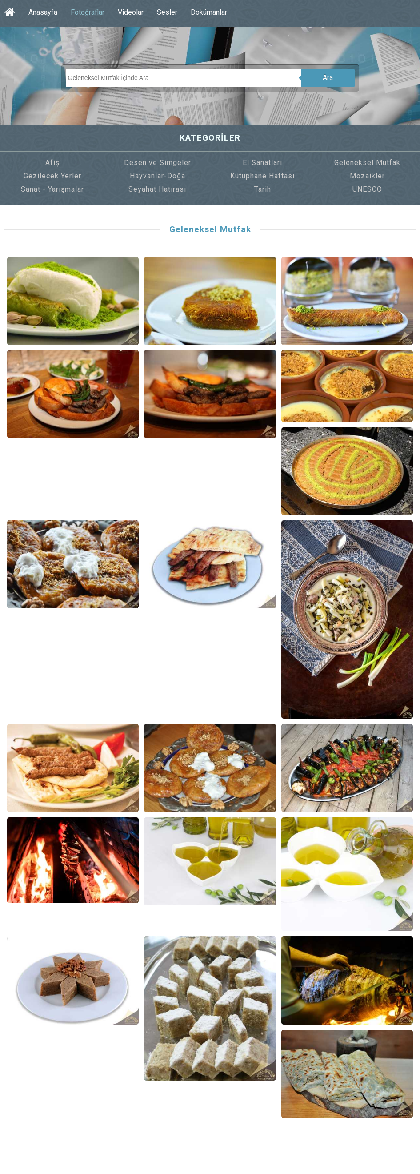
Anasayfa (42, 12)
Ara (328, 77)
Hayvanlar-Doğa (157, 176)
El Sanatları (262, 162)
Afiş (52, 162)
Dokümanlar (209, 12)
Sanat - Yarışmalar (52, 189)
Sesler (167, 12)
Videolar (131, 12)
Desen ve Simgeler (157, 162)
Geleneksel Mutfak (367, 162)
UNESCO (367, 189)
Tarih (262, 189)
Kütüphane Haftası (262, 176)
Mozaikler (367, 176)
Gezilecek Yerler (52, 176)
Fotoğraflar (87, 12)
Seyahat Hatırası (157, 189)
